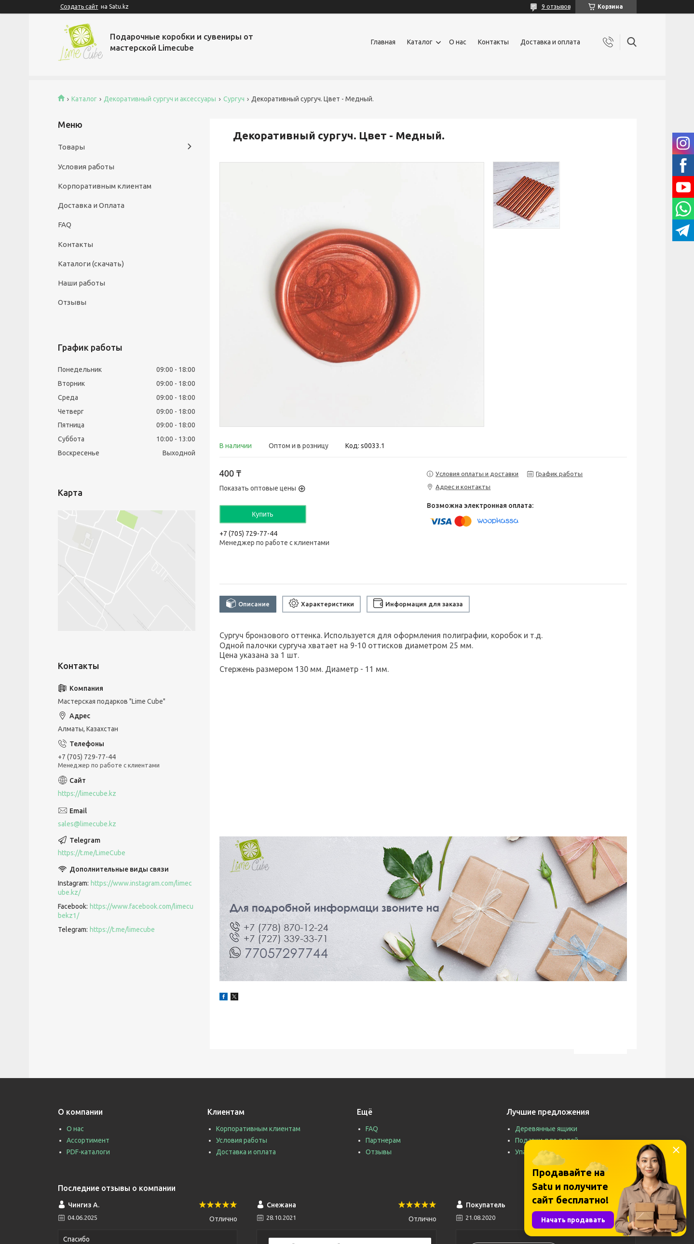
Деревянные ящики (546, 1129)
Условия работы (86, 167)
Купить (262, 514)
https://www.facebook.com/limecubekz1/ (125, 910)
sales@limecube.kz (87, 824)
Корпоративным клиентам (104, 186)
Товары (71, 147)
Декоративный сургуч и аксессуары (160, 99)
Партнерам (383, 1140)
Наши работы (81, 283)
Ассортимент (88, 1140)
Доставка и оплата (550, 42)
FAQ (64, 224)
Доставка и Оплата (91, 205)
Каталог (420, 42)
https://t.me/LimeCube (91, 853)
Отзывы (72, 302)
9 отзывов (556, 6)
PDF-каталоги (88, 1152)
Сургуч (234, 99)
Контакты (493, 42)
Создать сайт (79, 6)
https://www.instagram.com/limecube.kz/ (125, 887)
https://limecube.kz (87, 793)
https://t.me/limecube (122, 929)
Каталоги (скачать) (91, 264)
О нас (457, 42)
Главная (383, 42)
